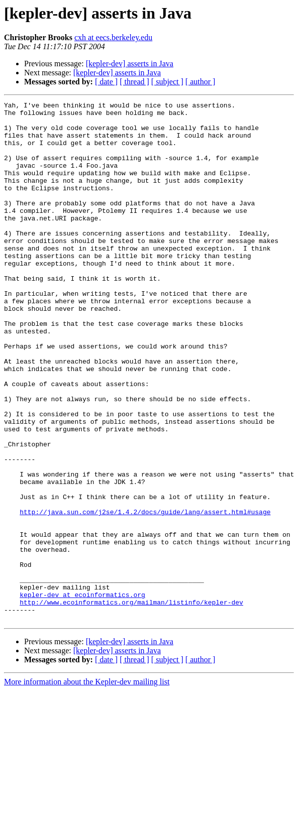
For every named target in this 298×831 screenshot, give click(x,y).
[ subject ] (167, 81)
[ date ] (106, 81)
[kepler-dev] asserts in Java (129, 63)
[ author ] (200, 81)
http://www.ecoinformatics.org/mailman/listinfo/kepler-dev (131, 702)
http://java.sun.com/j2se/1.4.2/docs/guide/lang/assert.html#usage (145, 594)
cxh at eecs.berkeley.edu (113, 37)
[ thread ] (134, 81)
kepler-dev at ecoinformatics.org (82, 693)
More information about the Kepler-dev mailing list (86, 785)
